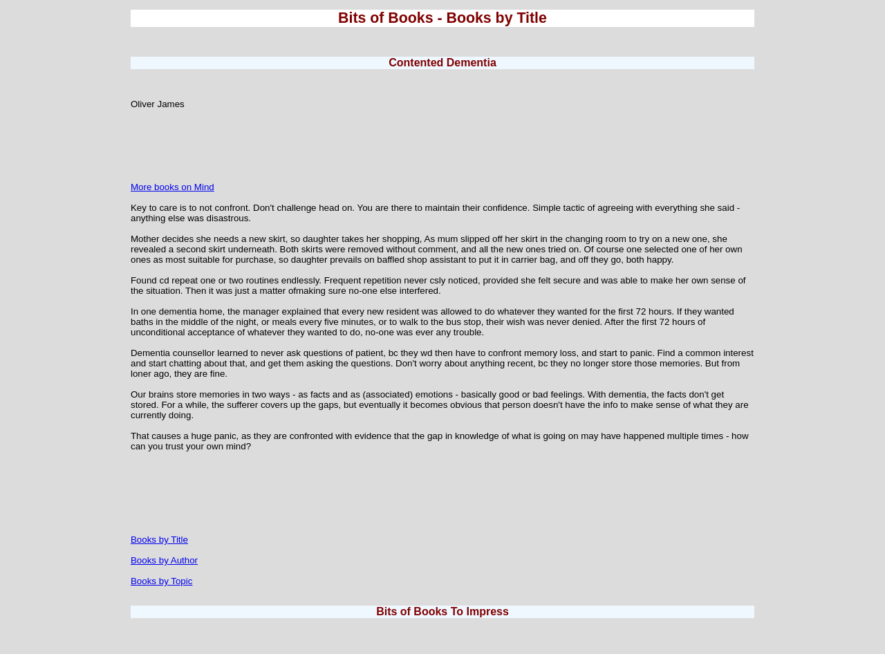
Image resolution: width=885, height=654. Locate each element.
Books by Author (164, 560)
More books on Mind (172, 187)
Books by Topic (161, 581)
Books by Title (159, 539)
